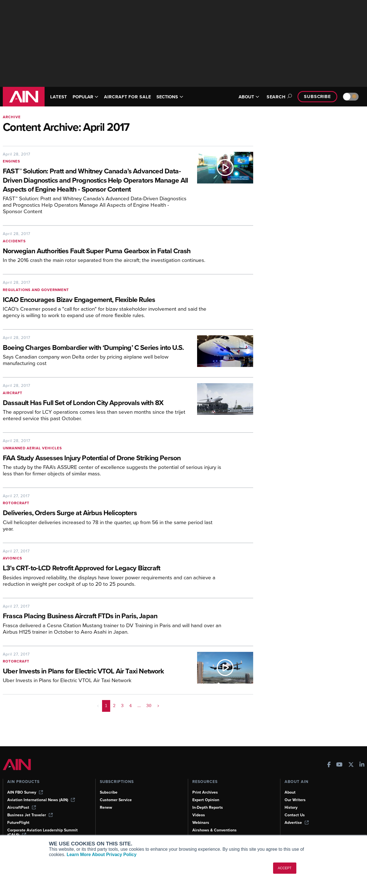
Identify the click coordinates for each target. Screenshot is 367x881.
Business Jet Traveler (30, 815)
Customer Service (116, 800)
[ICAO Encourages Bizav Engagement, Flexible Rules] (113, 300)
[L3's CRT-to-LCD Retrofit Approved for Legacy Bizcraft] (113, 578)
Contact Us (295, 815)
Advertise (297, 822)
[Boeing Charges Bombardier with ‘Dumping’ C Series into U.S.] (96, 352)
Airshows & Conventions (215, 830)
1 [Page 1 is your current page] (106, 715)
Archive (12, 117)
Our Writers (295, 800)
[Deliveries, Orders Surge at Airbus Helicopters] (113, 522)
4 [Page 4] (130, 715)
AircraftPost (21, 807)
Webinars (201, 822)
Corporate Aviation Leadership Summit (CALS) (43, 832)
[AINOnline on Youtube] (339, 764)
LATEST (59, 96)
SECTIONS (178, 96)
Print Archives (205, 792)
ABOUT (245, 96)
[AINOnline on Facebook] (329, 764)
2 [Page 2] (114, 715)
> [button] (157, 715)
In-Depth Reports (208, 807)
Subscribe (316, 96)
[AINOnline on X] (351, 764)
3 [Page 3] (122, 715)
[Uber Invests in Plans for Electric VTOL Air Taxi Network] (96, 680)
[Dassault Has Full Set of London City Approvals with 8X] (96, 412)
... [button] (139, 715)
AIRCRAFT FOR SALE (132, 96)
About (290, 792)
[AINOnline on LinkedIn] (361, 764)
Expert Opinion (206, 800)
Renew (106, 807)
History (291, 807)
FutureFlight (18, 822)
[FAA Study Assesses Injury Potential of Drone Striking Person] (113, 467)
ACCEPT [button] (285, 868)
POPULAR (87, 96)
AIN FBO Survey (25, 792)
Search (276, 96)
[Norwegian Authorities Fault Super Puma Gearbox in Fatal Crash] (113, 251)
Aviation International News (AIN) (41, 800)
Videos (198, 815)
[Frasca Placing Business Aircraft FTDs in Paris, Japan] (113, 625)
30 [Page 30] (148, 715)
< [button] (98, 715)
